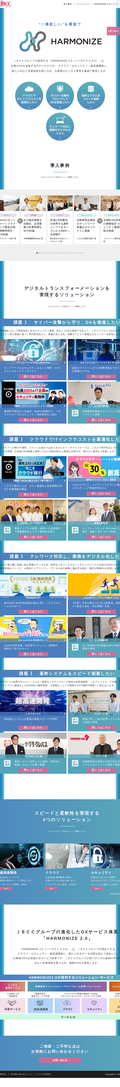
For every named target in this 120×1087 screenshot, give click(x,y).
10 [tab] (59, 256)
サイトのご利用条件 (53, 1083)
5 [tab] (47, 256)
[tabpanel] (60, 222)
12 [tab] (64, 256)
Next (100, 223)
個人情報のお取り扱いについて (26, 1083)
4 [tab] (44, 256)
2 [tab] (39, 256)
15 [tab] (71, 256)
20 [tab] (83, 256)
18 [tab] (78, 256)
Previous (20, 223)
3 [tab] (42, 256)
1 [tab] (37, 256)
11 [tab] (61, 256)
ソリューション (83, 4)
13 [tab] (66, 256)
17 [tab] (76, 256)
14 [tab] (68, 256)
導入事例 (68, 4)
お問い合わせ (111, 32)
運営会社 (4, 1083)
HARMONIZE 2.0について (106, 4)
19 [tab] (80, 256)
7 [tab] (51, 256)
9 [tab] (56, 256)
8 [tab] (54, 256)
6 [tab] (49, 256)
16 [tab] (73, 256)
